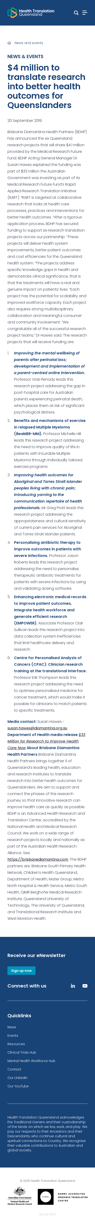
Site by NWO (47, 1214)
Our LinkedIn (17, 1077)
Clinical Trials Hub (21, 1052)
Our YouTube (18, 1086)
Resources (16, 1044)
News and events (29, 43)
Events (12, 1035)
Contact (14, 1069)
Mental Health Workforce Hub (31, 1061)
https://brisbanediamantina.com (37, 859)
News (11, 1027)
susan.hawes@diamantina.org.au (37, 728)
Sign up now (21, 970)
